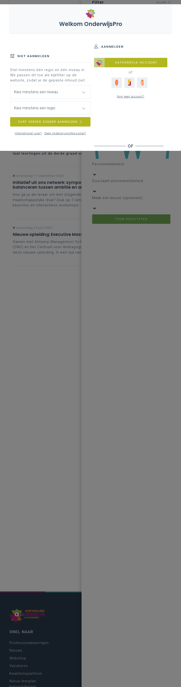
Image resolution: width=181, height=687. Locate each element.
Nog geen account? (130, 96)
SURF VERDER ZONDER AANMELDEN (50, 122)
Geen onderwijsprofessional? (65, 133)
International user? (28, 133)
